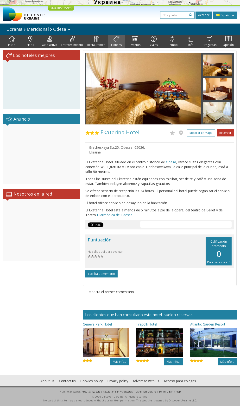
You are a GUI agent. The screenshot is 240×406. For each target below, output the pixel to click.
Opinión (228, 41)
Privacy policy (117, 381)
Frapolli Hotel (146, 324)
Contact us (67, 381)
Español (225, 15)
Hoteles (116, 41)
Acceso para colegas (180, 381)
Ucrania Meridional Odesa (38, 29)
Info (191, 41)
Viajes (154, 41)
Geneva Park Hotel (97, 324)
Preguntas (209, 41)
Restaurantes (96, 41)
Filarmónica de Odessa (115, 215)
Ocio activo (49, 41)
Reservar (225, 133)
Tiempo (172, 41)
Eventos (135, 41)
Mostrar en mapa (201, 133)
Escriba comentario (101, 274)
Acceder (203, 15)
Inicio (11, 41)
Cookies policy (91, 381)
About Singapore (91, 391)
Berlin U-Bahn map (170, 391)
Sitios (30, 41)
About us (47, 381)
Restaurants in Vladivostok (118, 391)
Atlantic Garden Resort (207, 324)
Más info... (119, 362)
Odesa (171, 162)
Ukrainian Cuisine (145, 391)
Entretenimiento (72, 41)
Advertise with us (146, 381)
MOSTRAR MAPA (61, 7)
